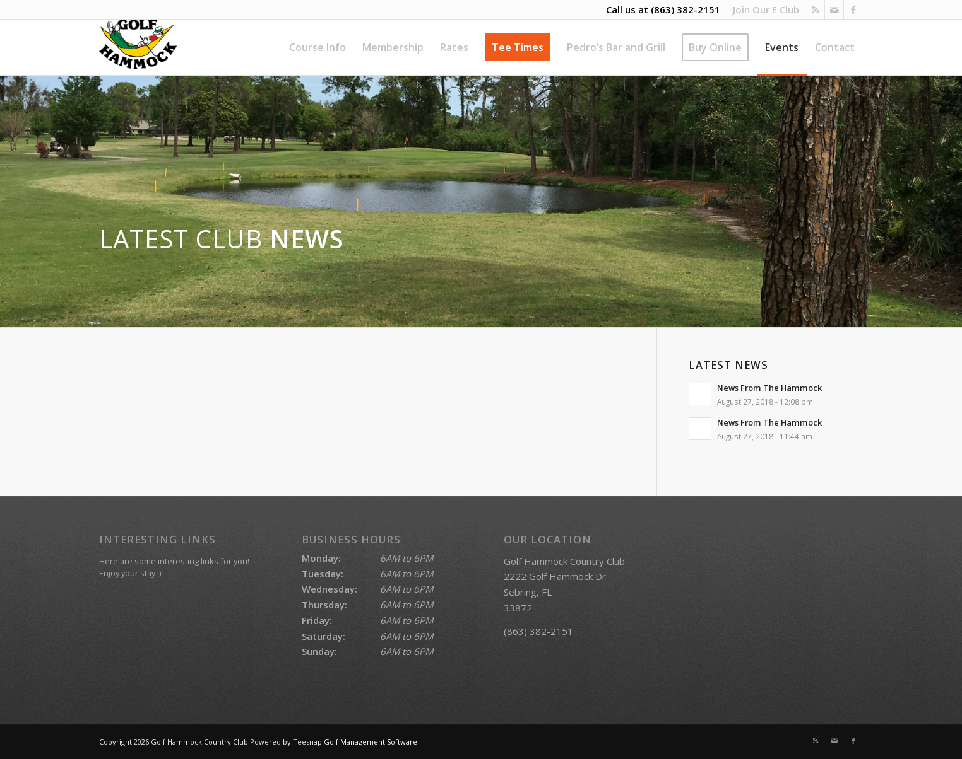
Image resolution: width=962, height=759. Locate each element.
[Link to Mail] (834, 9)
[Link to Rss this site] (815, 9)
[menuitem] (763, 9)
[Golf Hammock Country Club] (138, 47)
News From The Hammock (769, 387)
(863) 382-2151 (685, 9)
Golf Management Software (370, 741)
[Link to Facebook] (853, 9)
